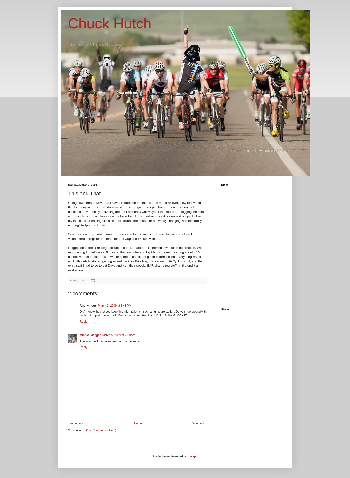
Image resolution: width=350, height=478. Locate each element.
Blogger (192, 456)
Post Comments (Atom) (101, 430)
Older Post (198, 423)
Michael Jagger (90, 335)
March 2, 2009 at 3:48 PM (114, 305)
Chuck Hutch (109, 23)
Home (138, 423)
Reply (83, 321)
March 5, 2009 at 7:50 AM (118, 335)
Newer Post (76, 423)
